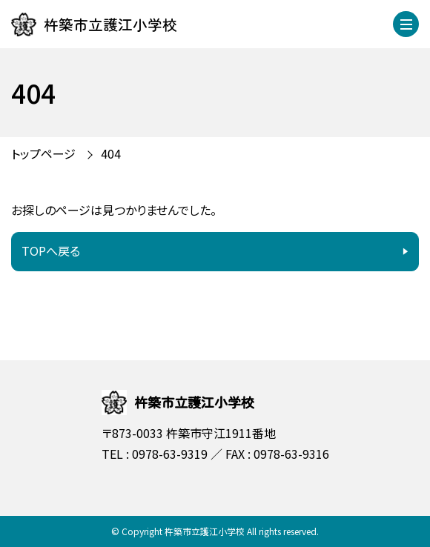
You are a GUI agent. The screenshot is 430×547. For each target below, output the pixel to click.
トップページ (43, 153)
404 (111, 153)
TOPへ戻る (51, 250)
